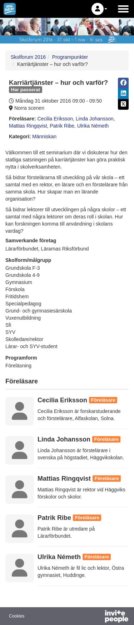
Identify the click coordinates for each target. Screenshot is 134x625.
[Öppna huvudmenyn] (123, 9)
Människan (44, 136)
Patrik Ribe (62, 126)
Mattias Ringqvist (28, 126)
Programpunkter (70, 57)
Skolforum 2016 (28, 57)
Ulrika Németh (93, 126)
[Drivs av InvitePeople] (98, 617)
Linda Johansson (95, 119)
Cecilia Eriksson (55, 119)
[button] (99, 9)
